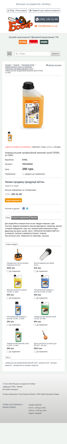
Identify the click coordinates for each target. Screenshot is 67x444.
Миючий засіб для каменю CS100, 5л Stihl (17, 291)
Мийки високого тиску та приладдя (18, 67)
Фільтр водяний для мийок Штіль (44, 264)
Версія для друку (54, 65)
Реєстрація (21, 10)
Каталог (16, 65)
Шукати (55, 54)
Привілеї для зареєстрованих (45, 10)
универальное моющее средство (25, 365)
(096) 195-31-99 (46, 19)
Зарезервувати (13, 200)
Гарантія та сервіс (12, 186)
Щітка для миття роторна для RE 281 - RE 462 (45, 344)
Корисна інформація (20, 218)
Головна (8, 65)
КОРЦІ (49, 147)
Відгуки (34, 218)
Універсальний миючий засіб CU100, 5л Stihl (45, 318)
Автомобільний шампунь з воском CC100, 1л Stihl (17, 318)
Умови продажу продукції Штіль (24, 182)
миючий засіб (44, 363)
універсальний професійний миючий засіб (21, 363)
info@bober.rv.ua (46, 25)
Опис (8, 218)
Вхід (12, 10)
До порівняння (14, 271)
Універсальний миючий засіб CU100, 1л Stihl (18, 344)
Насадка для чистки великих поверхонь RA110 (17, 264)
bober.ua (7, 387)
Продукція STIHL (28, 65)
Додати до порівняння (35, 174)
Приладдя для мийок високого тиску (19, 69)
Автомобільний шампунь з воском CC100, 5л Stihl (44, 291)
